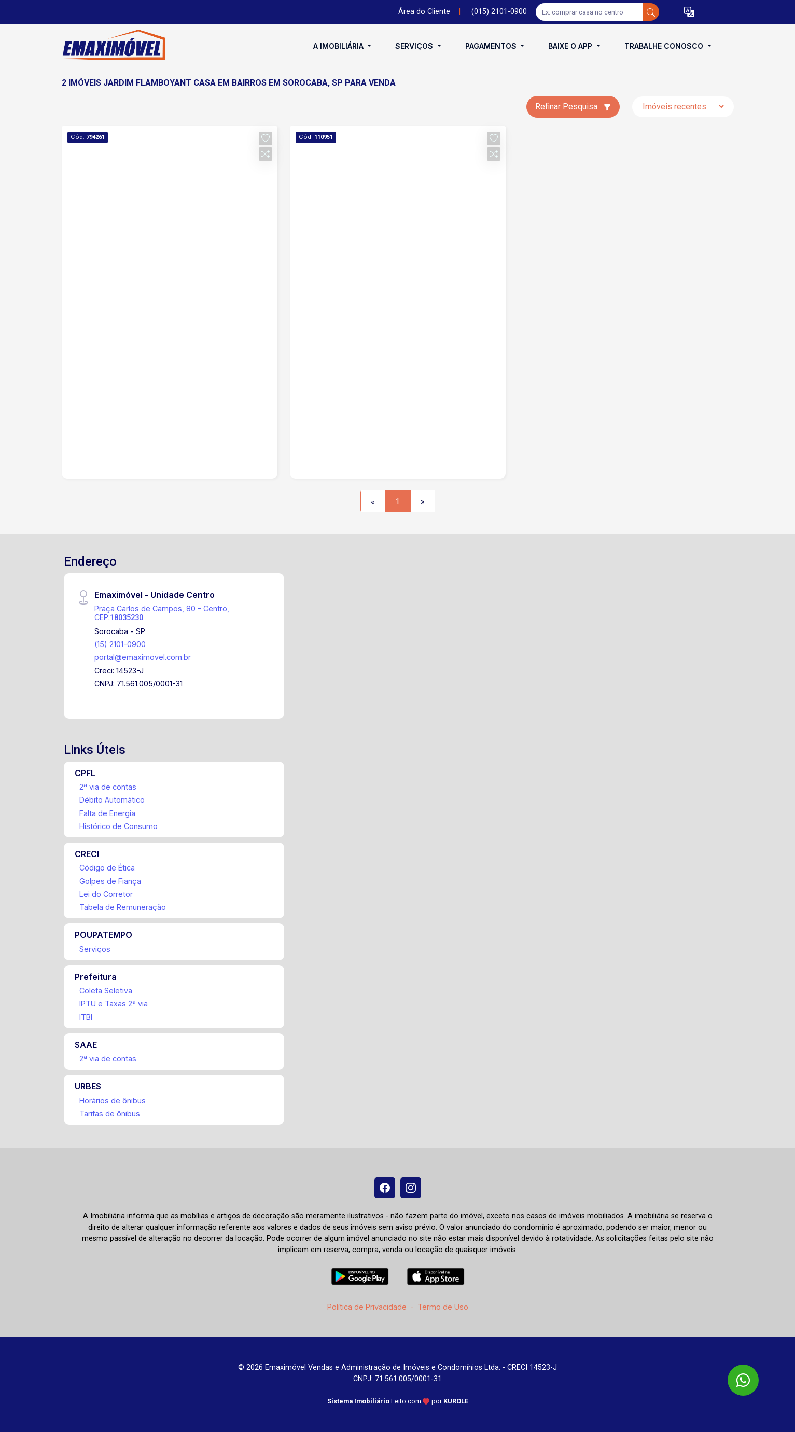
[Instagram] (410, 1187)
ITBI (85, 1017)
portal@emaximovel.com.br (142, 657)
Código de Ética (107, 867)
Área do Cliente (424, 11)
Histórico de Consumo (118, 826)
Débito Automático (112, 799)
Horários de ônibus (112, 1100)
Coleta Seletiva (105, 990)
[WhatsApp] (743, 1380)
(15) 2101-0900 (120, 644)
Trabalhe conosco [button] (664, 45)
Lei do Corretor (106, 894)
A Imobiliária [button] (339, 45)
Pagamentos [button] (492, 45)
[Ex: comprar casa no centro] (589, 12)
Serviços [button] (415, 45)
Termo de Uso (442, 1306)
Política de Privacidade (367, 1306)
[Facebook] (384, 1187)
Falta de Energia (107, 813)
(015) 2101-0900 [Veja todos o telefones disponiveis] (499, 11)
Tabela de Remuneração (122, 907)
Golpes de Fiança (110, 881)
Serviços (94, 949)
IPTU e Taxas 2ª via (113, 1003)
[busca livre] (651, 12)
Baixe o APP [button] (571, 45)
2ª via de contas (107, 786)
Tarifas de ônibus (109, 1113)
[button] (689, 12)
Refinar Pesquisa (573, 106)
